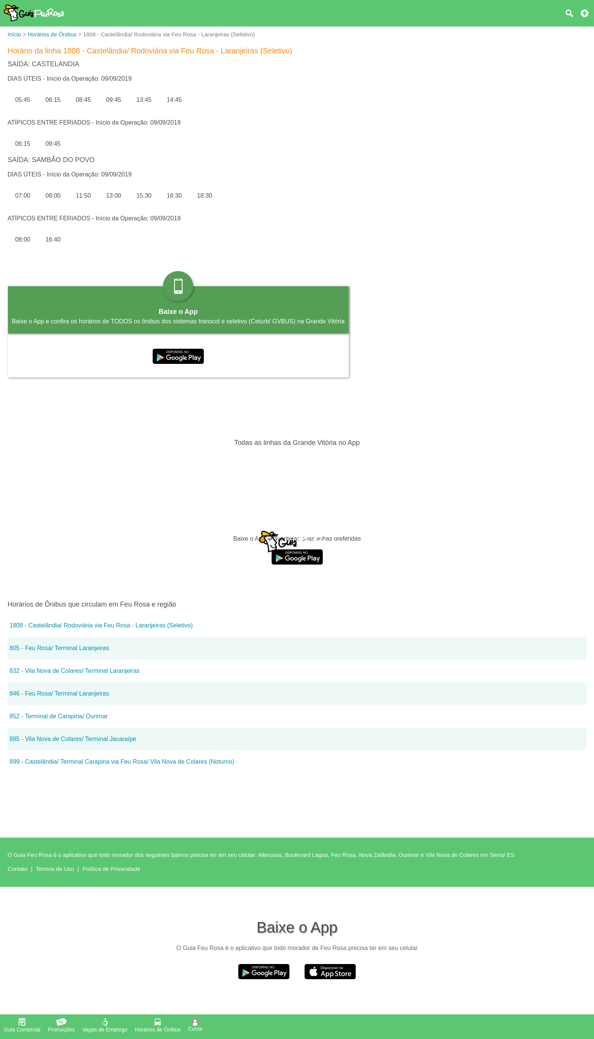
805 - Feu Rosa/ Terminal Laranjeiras (59, 648)
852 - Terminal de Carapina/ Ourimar (58, 716)
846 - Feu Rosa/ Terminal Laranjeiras (59, 693)
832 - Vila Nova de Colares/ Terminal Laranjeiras (74, 671)
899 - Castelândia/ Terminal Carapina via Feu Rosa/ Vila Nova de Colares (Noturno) (121, 761)
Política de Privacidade (112, 869)
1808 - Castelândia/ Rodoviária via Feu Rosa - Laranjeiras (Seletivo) (101, 625)
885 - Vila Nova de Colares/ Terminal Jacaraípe (72, 739)
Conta (195, 1025)
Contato (18, 869)
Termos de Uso (55, 869)
